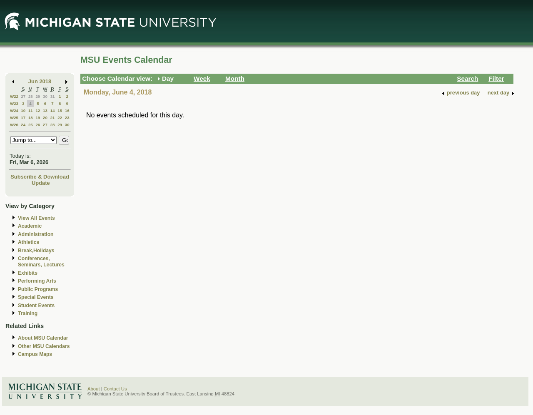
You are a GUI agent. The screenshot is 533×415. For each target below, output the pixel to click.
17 (23, 117)
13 (45, 110)
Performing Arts (37, 281)
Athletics (28, 242)
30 (45, 96)
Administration (35, 234)
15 (59, 110)
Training (27, 313)
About (93, 388)
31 (52, 96)
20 (45, 117)
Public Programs (38, 289)
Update (41, 183)
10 (23, 110)
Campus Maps (35, 354)
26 (37, 124)
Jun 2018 (39, 81)
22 (59, 117)
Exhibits (27, 273)
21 (52, 117)
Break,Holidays (36, 250)
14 (52, 110)
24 (23, 124)
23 (67, 117)
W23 (14, 103)
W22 (14, 96)
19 (37, 117)
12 (37, 110)
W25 (14, 117)
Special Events (35, 297)
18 (30, 117)
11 (30, 110)
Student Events (36, 305)
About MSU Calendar (43, 338)
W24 (14, 110)
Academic (30, 226)
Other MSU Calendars (44, 346)
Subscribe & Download (39, 177)
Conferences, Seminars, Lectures (41, 262)
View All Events (36, 218)
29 (37, 96)
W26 (14, 124)
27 (23, 96)
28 (30, 96)
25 (30, 124)
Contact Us (115, 388)
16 (67, 110)
